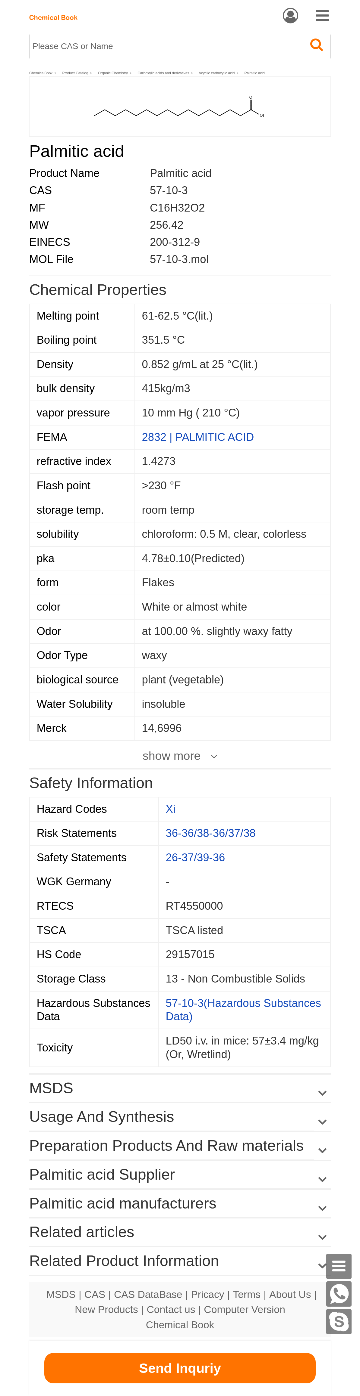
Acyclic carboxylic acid (217, 73)
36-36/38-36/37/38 (211, 833)
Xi (170, 809)
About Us (290, 1294)
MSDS (61, 1294)
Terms (247, 1294)
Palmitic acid (255, 73)
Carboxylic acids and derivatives (163, 73)
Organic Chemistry (113, 73)
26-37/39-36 (195, 857)
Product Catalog (75, 73)
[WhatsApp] (339, 1294)
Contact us (171, 1309)
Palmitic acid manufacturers (122, 1203)
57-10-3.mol (179, 259)
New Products (106, 1309)
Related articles (180, 1232)
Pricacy (207, 1294)
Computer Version (244, 1309)
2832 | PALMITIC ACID (198, 437)
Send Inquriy (180, 1368)
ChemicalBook (40, 73)
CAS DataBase (148, 1294)
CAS (94, 1294)
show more (172, 755)
